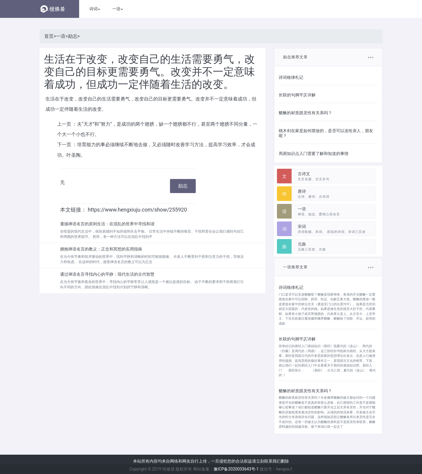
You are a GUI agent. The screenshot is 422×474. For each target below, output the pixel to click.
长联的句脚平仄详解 (297, 95)
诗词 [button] (93, 8)
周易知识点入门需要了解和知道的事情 (313, 153)
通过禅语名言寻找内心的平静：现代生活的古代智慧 (107, 274)
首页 (49, 36)
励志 (72, 36)
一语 (60, 36)
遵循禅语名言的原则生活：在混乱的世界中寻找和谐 (107, 223)
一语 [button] (116, 8)
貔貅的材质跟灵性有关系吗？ (305, 112)
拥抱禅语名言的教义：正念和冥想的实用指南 (101, 249)
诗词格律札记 (291, 77)
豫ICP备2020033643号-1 (236, 469)
